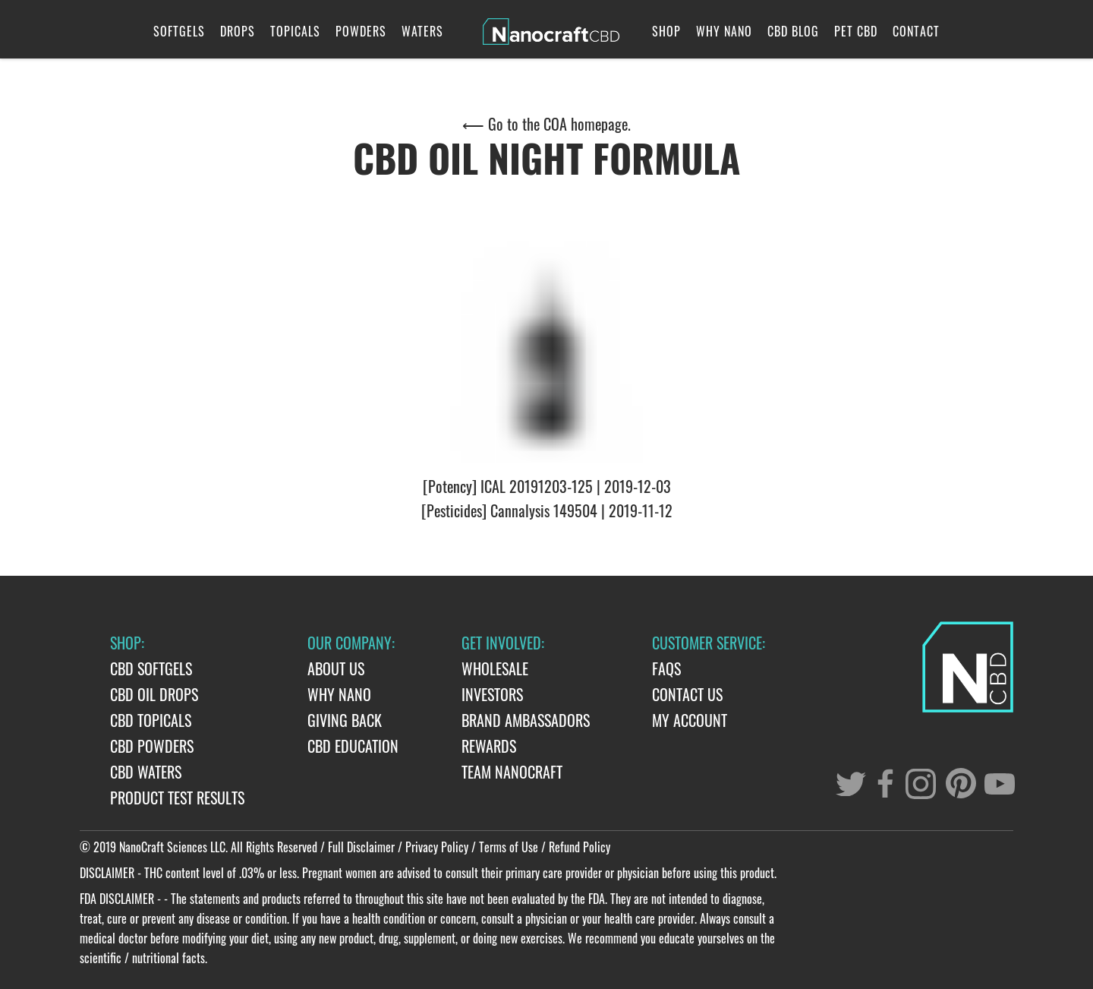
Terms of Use (508, 847)
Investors (492, 694)
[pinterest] (958, 783)
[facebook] (884, 784)
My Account (689, 720)
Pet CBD (855, 31)
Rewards (488, 746)
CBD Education (352, 746)
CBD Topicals (150, 720)
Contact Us (687, 694)
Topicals (295, 31)
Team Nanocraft (511, 771)
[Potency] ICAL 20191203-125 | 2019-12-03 (547, 486)
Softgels (179, 31)
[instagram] (922, 783)
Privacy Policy (436, 847)
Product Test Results (177, 797)
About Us (335, 668)
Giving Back (344, 720)
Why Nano (724, 31)
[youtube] (995, 778)
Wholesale (494, 668)
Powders (360, 31)
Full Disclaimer (361, 847)
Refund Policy (579, 847)
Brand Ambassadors (525, 720)
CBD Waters (145, 771)
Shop (666, 31)
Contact (916, 31)
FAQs (666, 668)
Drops (237, 31)
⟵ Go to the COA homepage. (546, 123)
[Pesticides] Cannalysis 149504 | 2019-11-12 (546, 510)
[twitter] (846, 780)
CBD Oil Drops (154, 694)
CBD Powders (152, 746)
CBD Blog (793, 31)
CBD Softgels (151, 668)
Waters (422, 31)
